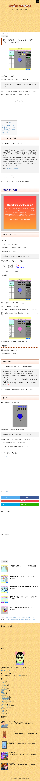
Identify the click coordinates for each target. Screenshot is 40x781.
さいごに (5, 133)
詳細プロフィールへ (6, 670)
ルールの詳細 (6, 131)
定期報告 (3, 693)
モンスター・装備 (6, 701)
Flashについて (4, 690)
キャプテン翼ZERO (6, 705)
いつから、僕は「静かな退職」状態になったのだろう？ (23, 723)
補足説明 (4, 685)
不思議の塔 (5, 699)
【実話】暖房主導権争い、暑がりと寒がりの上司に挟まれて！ (20, 617)
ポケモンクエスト (5, 707)
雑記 (2, 708)
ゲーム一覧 (4, 456)
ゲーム (3, 491)
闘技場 (3, 702)
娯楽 (3, 710)
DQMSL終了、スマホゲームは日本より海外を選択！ (22, 743)
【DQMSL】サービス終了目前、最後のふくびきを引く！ (23, 764)
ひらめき (4, 684)
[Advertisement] (20, 21)
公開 (7, 491)
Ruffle (19, 675)
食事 (3, 711)
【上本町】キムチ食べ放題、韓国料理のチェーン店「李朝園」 (20, 619)
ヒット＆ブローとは (8, 125)
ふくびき (4, 704)
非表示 (10, 122)
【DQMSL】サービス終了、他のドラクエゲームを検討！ (23, 754)
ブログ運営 (4, 689)
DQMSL (3, 695)
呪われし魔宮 (5, 698)
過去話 (2, 692)
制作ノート (5, 687)
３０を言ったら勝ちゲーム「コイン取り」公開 (23, 566)
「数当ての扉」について (9, 129)
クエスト (4, 696)
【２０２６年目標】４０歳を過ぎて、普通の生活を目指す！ (24, 733)
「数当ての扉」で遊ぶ (8, 127)
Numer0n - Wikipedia (12, 168)
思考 (3, 713)
